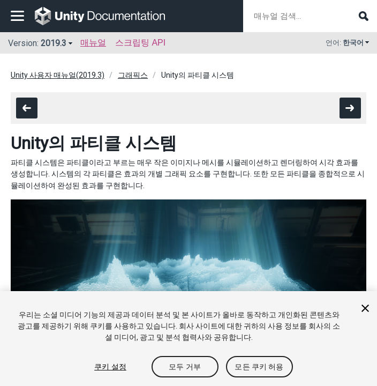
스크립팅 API (140, 42)
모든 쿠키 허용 (259, 366)
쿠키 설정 (110, 366)
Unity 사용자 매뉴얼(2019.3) (57, 75)
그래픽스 (133, 75)
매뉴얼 (93, 42)
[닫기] (365, 308)
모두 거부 (185, 366)
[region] (188, 338)
